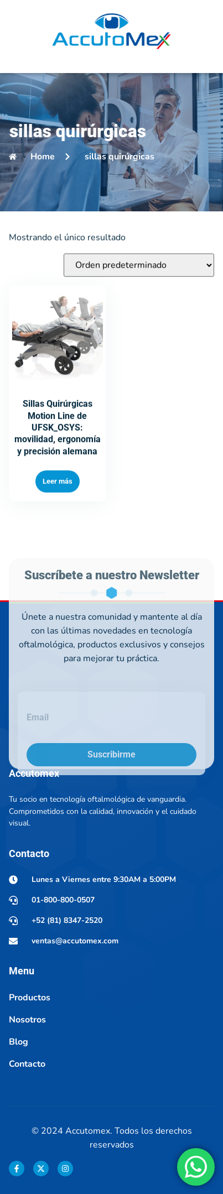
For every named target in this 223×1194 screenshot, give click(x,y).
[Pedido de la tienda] (139, 297)
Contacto (27, 1064)
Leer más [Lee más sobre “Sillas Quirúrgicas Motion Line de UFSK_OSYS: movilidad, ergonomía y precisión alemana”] (57, 513)
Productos (29, 997)
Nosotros (27, 1020)
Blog (18, 1042)
